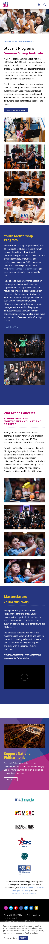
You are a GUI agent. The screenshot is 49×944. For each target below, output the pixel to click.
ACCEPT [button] (23, 938)
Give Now (10, 779)
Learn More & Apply (16, 110)
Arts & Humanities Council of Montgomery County (28, 889)
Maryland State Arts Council (24, 893)
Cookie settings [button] (10, 938)
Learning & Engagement (18, 41)
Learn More (12, 326)
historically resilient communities (24, 268)
